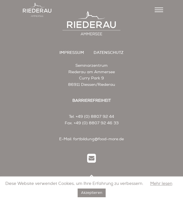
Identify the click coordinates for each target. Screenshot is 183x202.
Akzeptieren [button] (91, 192)
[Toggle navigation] (159, 10)
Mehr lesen (161, 183)
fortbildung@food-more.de (98, 139)
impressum (71, 52)
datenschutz (109, 52)
